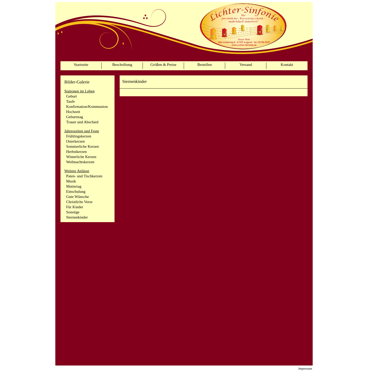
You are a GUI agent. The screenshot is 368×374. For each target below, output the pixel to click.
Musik (71, 181)
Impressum (305, 368)
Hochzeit (73, 112)
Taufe (70, 101)
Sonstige (73, 212)
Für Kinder (74, 207)
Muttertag (73, 186)
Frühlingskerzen (78, 136)
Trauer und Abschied (82, 122)
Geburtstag (74, 117)
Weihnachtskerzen (80, 162)
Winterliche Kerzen (81, 157)
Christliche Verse (79, 202)
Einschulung (75, 191)
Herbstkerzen (76, 152)
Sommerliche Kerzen (82, 146)
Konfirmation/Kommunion (87, 107)
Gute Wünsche (77, 197)
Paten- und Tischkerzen (84, 176)
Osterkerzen (75, 141)
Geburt (71, 96)
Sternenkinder (77, 217)
